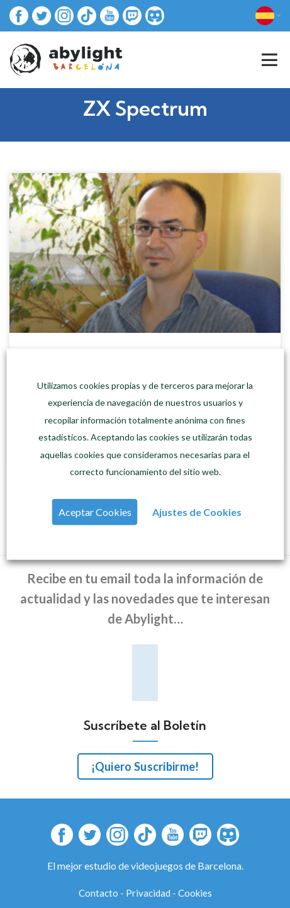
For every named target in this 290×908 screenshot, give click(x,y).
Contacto (98, 893)
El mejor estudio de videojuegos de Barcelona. (145, 866)
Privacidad (148, 893)
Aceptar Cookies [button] (95, 512)
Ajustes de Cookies (197, 512)
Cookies (195, 893)
